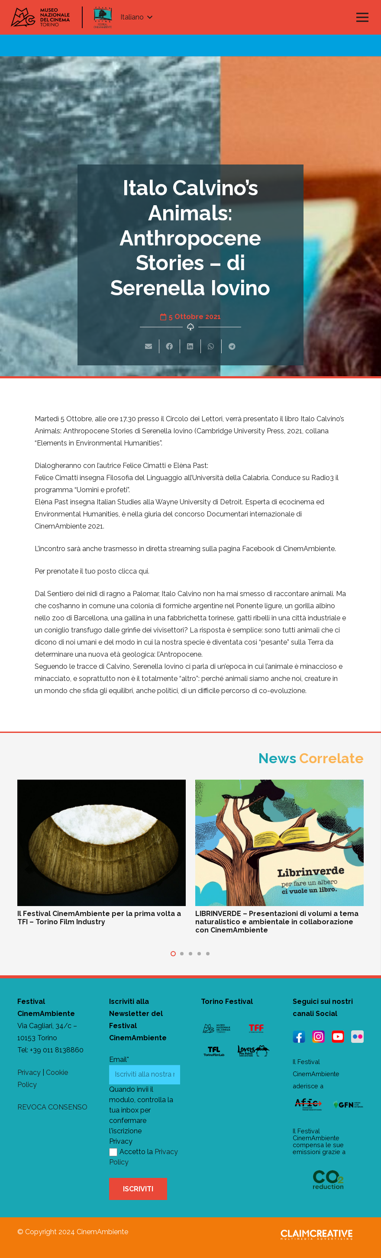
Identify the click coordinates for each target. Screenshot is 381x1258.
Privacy (29, 1072)
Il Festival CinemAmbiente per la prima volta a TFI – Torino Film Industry (99, 918)
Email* (119, 1059)
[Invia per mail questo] (149, 346)
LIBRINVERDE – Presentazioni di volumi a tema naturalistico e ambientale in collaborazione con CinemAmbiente (276, 922)
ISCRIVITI (138, 1189)
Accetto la (131, 1152)
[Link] (103, 17)
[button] (173, 953)
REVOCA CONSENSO (52, 1107)
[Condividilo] (169, 346)
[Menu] (362, 17)
